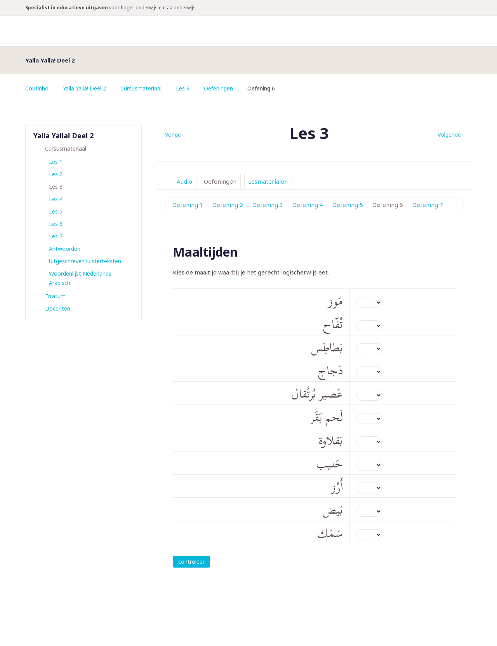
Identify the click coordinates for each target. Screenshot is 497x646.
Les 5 (56, 211)
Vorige (173, 134)
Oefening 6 (387, 204)
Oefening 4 (307, 204)
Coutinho (37, 88)
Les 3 (182, 88)
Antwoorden (64, 248)
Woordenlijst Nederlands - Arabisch (82, 278)
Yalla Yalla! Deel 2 (84, 88)
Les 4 (56, 199)
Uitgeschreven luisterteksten (85, 261)
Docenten (57, 308)
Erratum (55, 296)
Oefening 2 (227, 204)
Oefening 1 (187, 204)
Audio (184, 181)
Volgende (449, 134)
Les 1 (56, 161)
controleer (191, 561)
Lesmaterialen (268, 181)
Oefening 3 (267, 204)
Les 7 (56, 236)
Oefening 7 (427, 204)
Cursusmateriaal (141, 88)
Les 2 (56, 174)
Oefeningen (218, 88)
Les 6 (56, 223)
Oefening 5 (347, 204)
